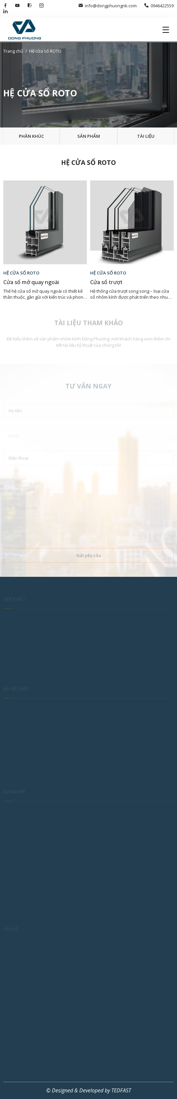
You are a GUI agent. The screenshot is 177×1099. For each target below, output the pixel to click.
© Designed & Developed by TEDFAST (88, 1090)
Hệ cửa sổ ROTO (45, 51)
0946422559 (159, 6)
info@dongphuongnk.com (108, 6)
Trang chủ (13, 51)
